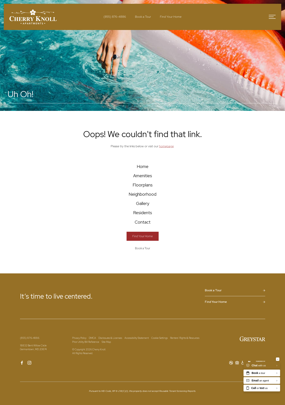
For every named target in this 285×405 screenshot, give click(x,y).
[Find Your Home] (143, 254)
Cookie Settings (159, 356)
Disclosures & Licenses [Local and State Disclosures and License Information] (110, 356)
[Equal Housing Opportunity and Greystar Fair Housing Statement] (237, 381)
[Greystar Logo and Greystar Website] (252, 357)
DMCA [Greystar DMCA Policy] (92, 356)
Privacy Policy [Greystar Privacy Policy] (79, 356)
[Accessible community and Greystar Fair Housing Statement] (243, 381)
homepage (166, 146)
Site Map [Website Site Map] (106, 360)
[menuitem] (142, 168)
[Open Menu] (272, 17)
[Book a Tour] (143, 266)
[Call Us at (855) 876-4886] (115, 17)
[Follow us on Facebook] (22, 381)
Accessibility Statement (136, 356)
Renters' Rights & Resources (184, 356)
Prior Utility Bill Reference (85, 360)
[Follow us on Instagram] (29, 381)
